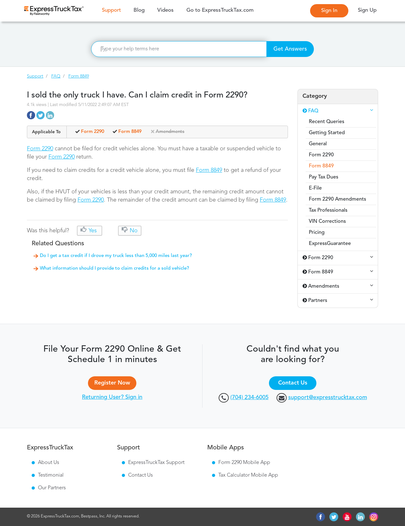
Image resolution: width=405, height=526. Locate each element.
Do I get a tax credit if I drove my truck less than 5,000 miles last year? (116, 256)
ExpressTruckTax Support (156, 462)
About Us (48, 462)
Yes (92, 231)
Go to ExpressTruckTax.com (219, 10)
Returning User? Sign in (112, 397)
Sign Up (367, 10)
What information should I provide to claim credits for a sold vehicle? (114, 268)
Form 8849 (78, 76)
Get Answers (290, 49)
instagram (373, 516)
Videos (165, 10)
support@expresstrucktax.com (327, 397)
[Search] (179, 49)
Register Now (112, 383)
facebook (320, 516)
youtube (347, 516)
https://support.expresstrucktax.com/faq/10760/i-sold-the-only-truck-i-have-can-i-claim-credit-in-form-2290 (31, 115)
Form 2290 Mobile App (244, 462)
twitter (333, 516)
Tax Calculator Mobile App (248, 475)
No (133, 231)
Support (113, 10)
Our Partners (52, 488)
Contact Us (292, 383)
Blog (139, 10)
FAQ (55, 76)
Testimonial (51, 475)
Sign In (329, 10)
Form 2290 (40, 149)
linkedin (360, 516)
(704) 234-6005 (249, 397)
